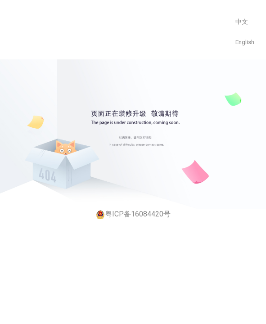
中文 (241, 21)
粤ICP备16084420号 (133, 214)
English (244, 41)
